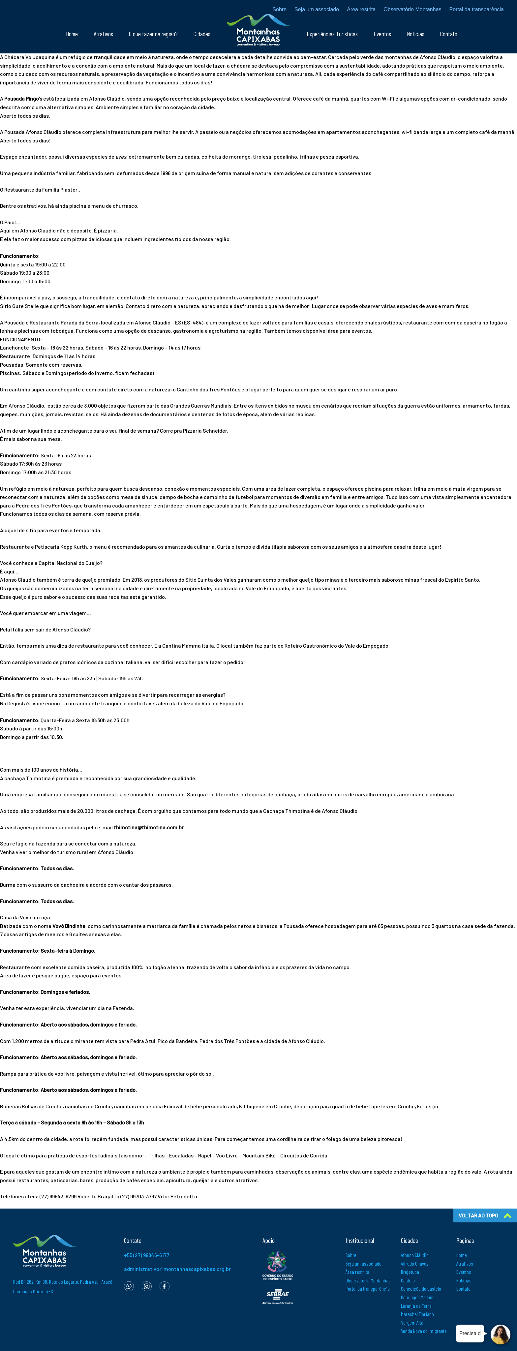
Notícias (415, 34)
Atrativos (103, 34)
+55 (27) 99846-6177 (146, 1255)
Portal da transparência (476, 9)
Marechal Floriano (417, 1314)
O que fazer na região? (153, 34)
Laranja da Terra (416, 1306)
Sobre (279, 9)
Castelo (408, 1280)
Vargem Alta (412, 1322)
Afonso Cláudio (415, 1255)
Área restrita (361, 9)
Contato (448, 34)
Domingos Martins (418, 1297)
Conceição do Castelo (421, 1288)
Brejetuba (410, 1272)
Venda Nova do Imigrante (424, 1331)
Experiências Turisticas (332, 34)
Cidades (202, 34)
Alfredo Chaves (415, 1263)
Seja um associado (316, 9)
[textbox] (258, 69)
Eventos (382, 34)
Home (72, 34)
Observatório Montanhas (412, 9)
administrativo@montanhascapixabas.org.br (177, 1269)
